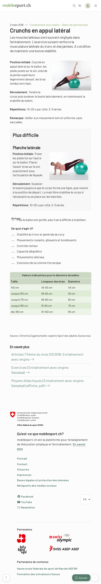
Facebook (25, 496)
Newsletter (26, 507)
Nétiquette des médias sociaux (36, 485)
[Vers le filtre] (80, 6)
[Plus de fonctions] (94, 577)
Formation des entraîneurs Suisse (38, 574)
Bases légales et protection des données (43, 480)
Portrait (22, 458)
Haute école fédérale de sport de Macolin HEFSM (47, 568)
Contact (22, 464)
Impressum (24, 474)
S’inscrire (23, 469)
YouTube (24, 502)
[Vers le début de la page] (6, 577)
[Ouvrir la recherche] (74, 6)
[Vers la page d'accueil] (17, 6)
